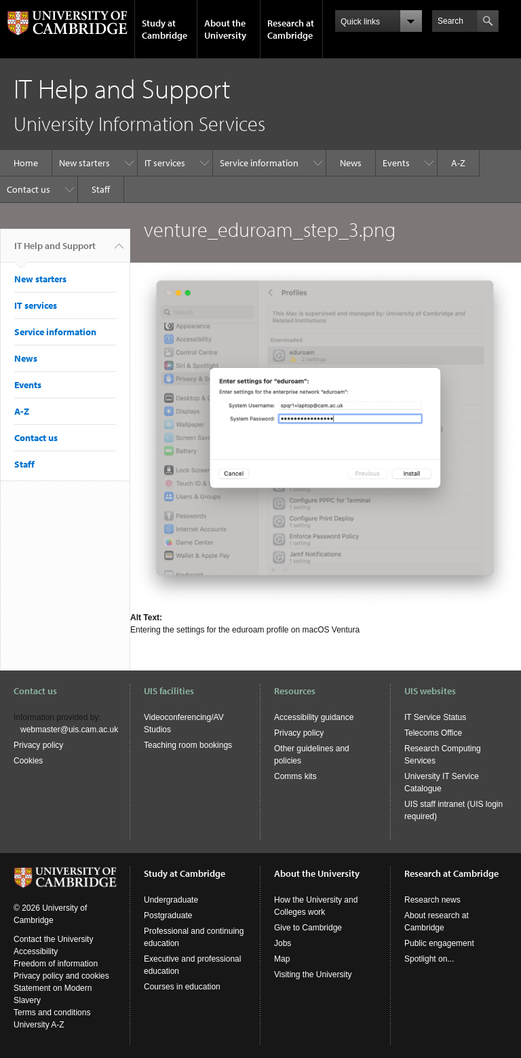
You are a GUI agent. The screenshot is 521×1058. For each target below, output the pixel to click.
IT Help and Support (55, 251)
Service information (259, 163)
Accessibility (36, 951)
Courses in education (182, 986)
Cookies (28, 761)
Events (396, 163)
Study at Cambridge (164, 29)
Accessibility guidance (313, 717)
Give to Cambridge (308, 927)
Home (26, 163)
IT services (164, 163)
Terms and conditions (52, 1012)
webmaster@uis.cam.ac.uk (69, 729)
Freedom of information (56, 963)
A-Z (458, 163)
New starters (84, 163)
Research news (432, 900)
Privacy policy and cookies (61, 976)
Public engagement (439, 943)
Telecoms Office (433, 733)
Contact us (28, 189)
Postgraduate (168, 915)
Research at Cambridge (290, 29)
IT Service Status (435, 717)
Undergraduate (171, 900)
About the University (225, 29)
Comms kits (295, 776)
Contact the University (53, 939)
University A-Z (39, 1024)
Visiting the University (313, 974)
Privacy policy (38, 745)
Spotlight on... (429, 959)
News (351, 163)
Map (282, 959)
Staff (101, 189)
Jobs (282, 943)
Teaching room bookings (188, 745)
